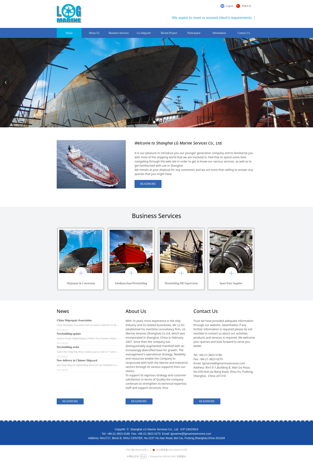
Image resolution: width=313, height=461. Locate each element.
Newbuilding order (68, 347)
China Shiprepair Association (74, 320)
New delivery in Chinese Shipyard (77, 360)
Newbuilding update (69, 333)
